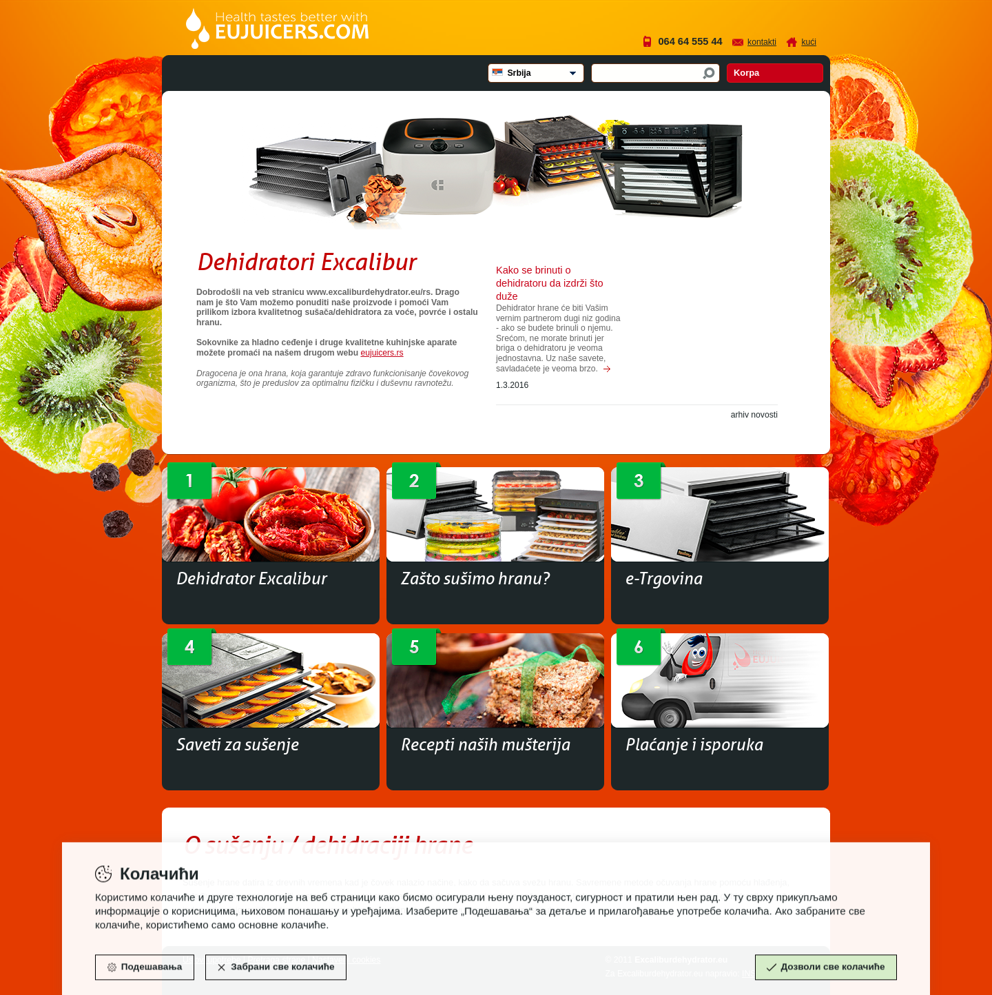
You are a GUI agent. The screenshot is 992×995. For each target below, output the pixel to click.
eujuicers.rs (381, 353)
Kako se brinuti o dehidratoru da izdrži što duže (549, 283)
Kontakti (761, 42)
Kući (808, 42)
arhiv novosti (754, 415)
